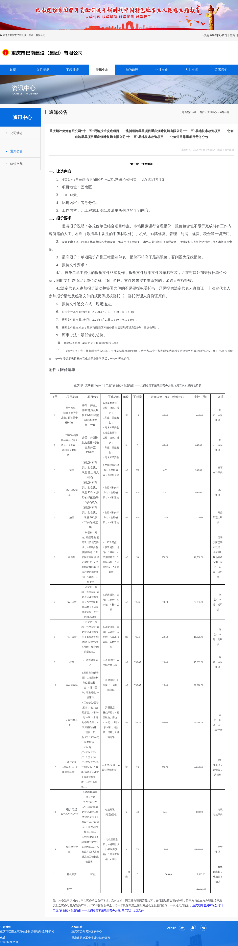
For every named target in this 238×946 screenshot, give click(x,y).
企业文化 (161, 69)
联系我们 (221, 69)
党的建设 (132, 69)
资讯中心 (102, 69)
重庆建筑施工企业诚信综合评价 (90, 937)
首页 (13, 69)
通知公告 (16, 151)
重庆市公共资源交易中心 (86, 931)
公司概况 (42, 69)
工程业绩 (72, 69)
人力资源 (191, 69)
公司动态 (16, 133)
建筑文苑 (16, 164)
